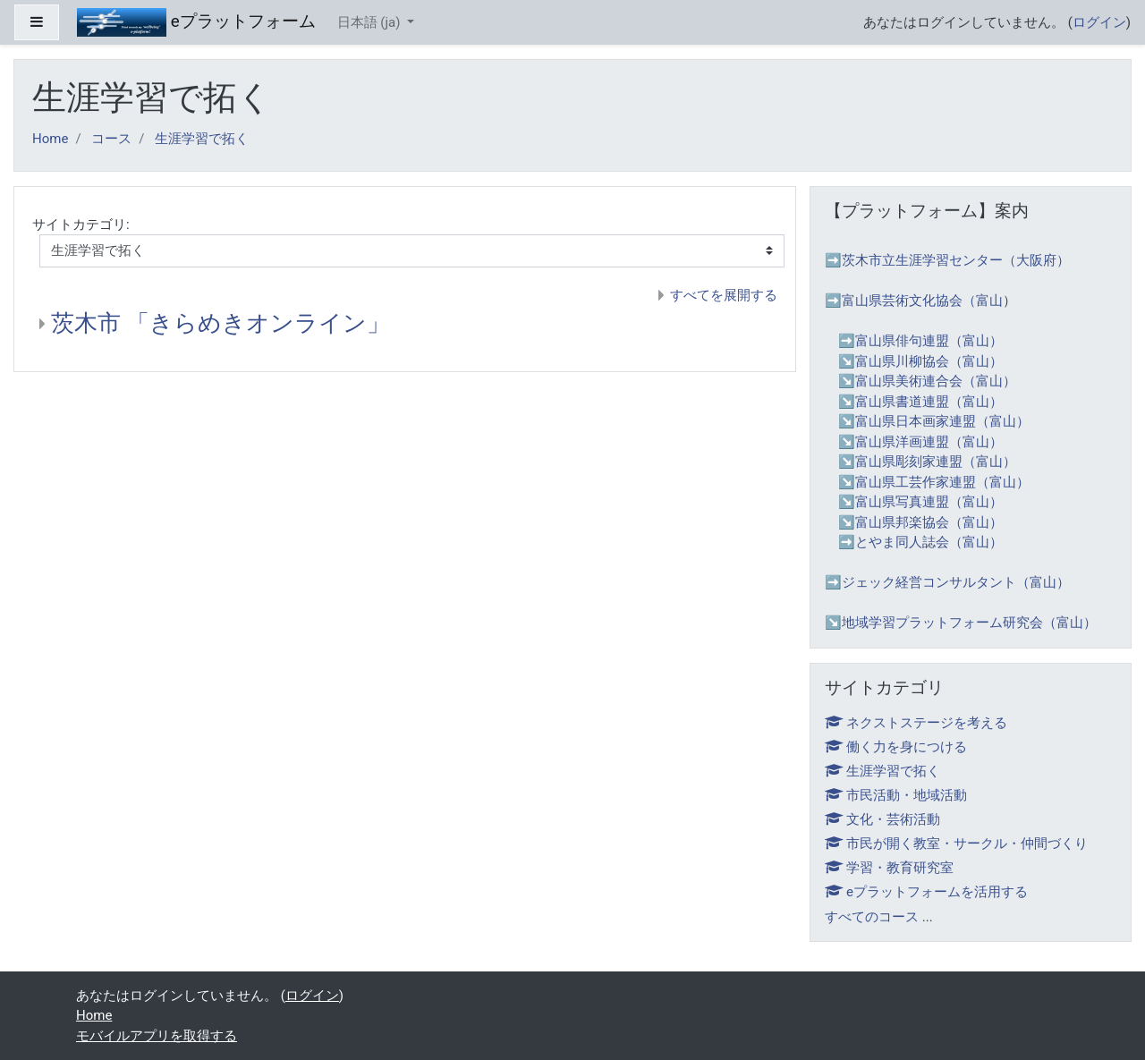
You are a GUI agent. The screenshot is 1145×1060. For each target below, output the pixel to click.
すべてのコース (872, 917)
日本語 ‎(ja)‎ (370, 22)
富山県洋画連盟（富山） (929, 442)
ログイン (1099, 22)
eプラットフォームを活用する (926, 892)
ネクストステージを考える (916, 723)
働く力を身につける (896, 747)
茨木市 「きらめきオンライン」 (220, 323)
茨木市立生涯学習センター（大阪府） (956, 260)
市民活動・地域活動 (896, 795)
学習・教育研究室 (889, 868)
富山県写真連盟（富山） (929, 502)
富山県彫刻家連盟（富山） (935, 462)
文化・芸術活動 (882, 819)
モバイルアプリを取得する (156, 1036)
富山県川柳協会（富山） (929, 361)
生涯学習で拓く (202, 139)
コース (111, 139)
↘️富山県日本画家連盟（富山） (934, 421)
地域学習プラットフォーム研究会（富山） (969, 623)
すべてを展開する (723, 295)
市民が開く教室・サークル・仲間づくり (956, 843)
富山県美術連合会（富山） (935, 381)
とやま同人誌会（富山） (929, 542)
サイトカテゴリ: (81, 224)
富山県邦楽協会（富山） (929, 522)
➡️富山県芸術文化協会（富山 (914, 301)
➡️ (846, 341)
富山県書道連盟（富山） (929, 402)
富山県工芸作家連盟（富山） (942, 482)
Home (50, 139)
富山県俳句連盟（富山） (929, 341)
